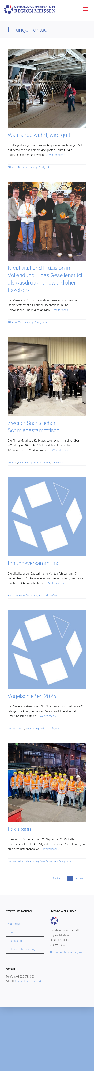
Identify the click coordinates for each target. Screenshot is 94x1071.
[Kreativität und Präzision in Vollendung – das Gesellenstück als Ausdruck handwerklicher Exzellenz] (47, 221)
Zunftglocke (45, 167)
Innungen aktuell (39, 595)
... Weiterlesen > (55, 154)
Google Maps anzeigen (66, 952)
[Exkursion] (47, 782)
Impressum (15, 940)
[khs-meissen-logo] (29, 6)
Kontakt (13, 932)
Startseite (14, 923)
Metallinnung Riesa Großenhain (34, 462)
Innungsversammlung (34, 563)
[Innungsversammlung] (47, 516)
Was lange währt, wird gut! (39, 135)
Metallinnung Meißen (36, 728)
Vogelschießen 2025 (32, 696)
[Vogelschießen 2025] (47, 649)
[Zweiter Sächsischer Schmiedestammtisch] (47, 376)
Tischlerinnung (25, 322)
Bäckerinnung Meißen (19, 595)
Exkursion (19, 829)
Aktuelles (12, 167)
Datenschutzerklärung (21, 949)
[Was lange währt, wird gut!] (47, 88)
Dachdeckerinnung (27, 167)
